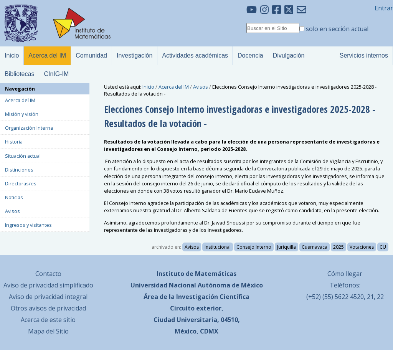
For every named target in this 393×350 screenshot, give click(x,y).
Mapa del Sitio (48, 331)
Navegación (20, 88)
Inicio (148, 86)
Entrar (384, 8)
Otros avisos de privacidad (48, 308)
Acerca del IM (174, 86)
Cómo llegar (344, 273)
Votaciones (362, 247)
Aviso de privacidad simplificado (48, 285)
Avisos (200, 86)
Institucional (218, 247)
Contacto (48, 273)
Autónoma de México (230, 285)
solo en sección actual (337, 29)
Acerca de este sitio (48, 319)
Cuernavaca (314, 247)
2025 (338, 247)
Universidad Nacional (163, 285)
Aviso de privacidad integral (48, 296)
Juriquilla (286, 247)
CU (383, 247)
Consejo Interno (253, 247)
